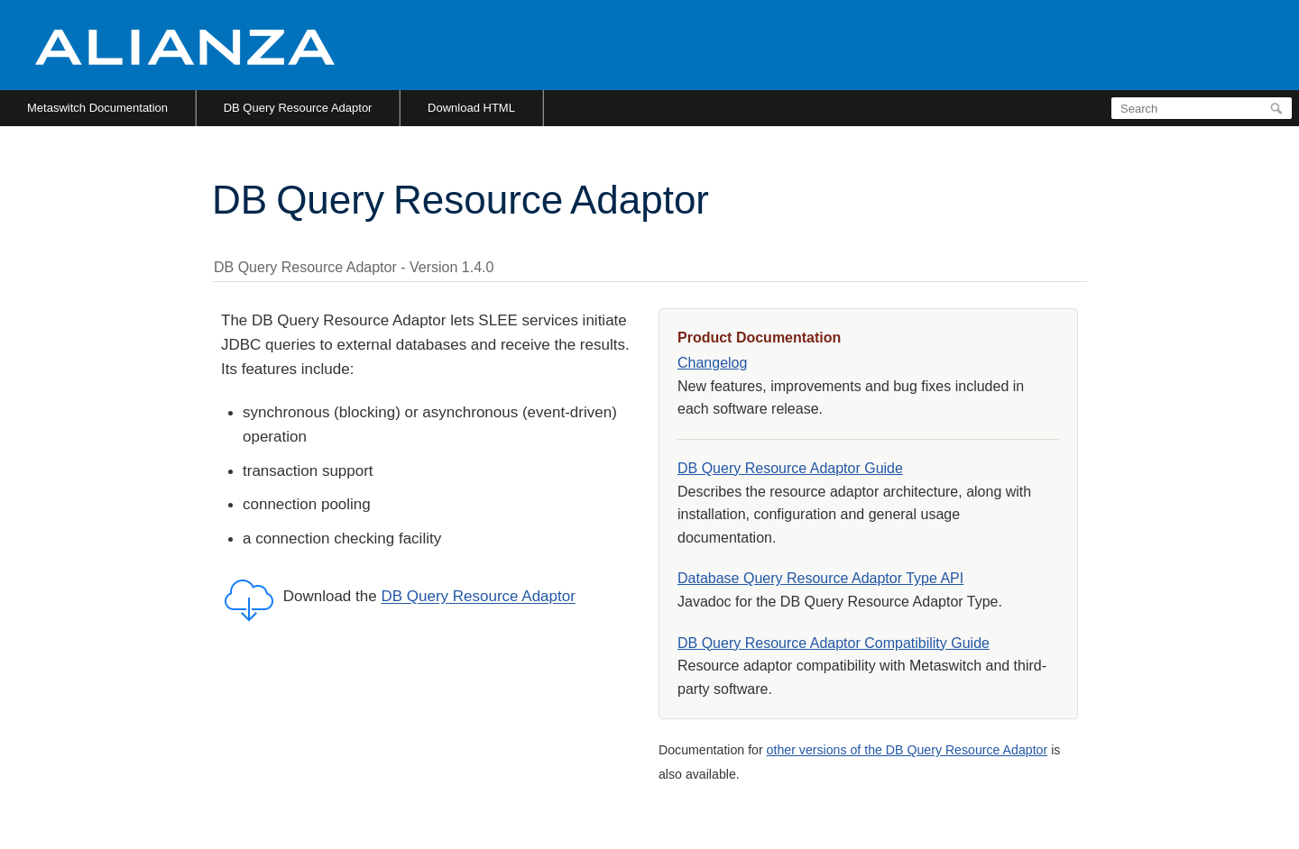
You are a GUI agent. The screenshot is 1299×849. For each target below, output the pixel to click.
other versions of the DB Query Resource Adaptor (907, 750)
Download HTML (471, 107)
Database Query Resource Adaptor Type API (820, 578)
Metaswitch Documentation (97, 107)
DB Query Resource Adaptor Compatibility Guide (833, 643)
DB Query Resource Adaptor (298, 107)
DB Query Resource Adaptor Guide (790, 468)
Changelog (712, 362)
